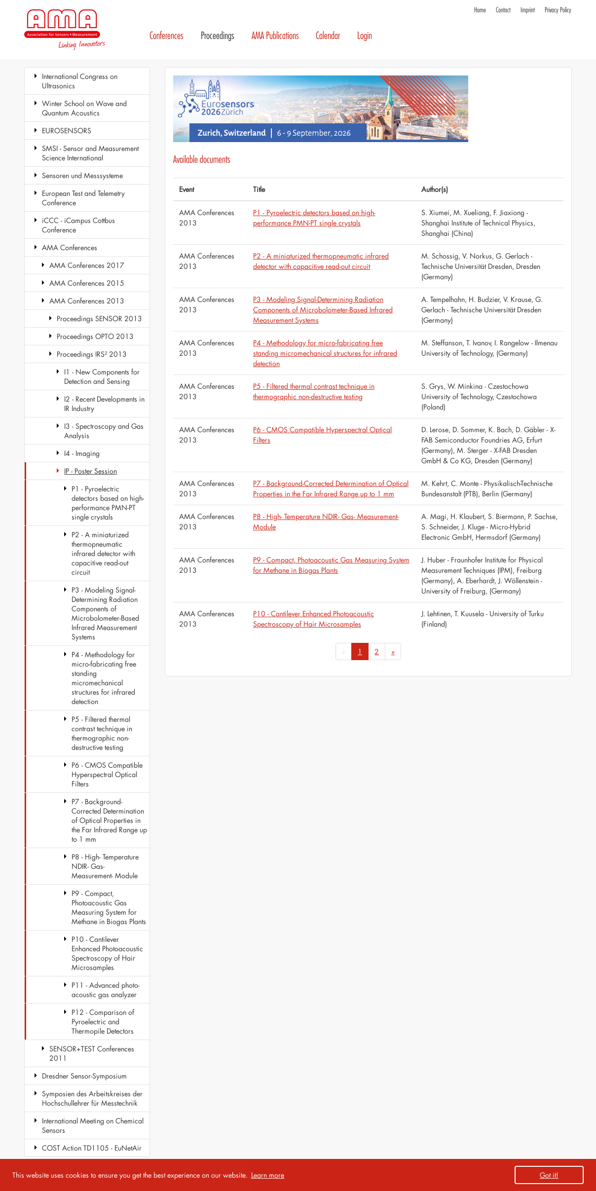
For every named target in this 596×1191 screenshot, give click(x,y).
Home (480, 10)
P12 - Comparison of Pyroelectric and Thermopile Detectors (103, 1021)
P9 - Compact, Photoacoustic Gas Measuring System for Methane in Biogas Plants (109, 907)
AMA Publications (275, 36)
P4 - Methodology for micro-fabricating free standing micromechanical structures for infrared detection (104, 678)
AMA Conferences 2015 (86, 283)
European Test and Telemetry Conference (83, 197)
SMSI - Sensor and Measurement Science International (90, 153)
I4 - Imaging (82, 453)
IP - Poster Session (90, 471)
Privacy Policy (558, 10)
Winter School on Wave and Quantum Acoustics (84, 108)
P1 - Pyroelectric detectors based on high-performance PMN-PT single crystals (108, 502)
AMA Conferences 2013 (86, 300)
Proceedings (217, 36)
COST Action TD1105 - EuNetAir (92, 1148)
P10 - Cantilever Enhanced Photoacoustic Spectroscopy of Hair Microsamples (107, 953)
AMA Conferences (69, 247)
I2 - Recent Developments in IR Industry (104, 403)
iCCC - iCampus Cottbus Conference (78, 225)
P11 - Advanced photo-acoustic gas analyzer (106, 989)
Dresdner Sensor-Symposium (84, 1075)
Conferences (166, 36)
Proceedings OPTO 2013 (95, 336)
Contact (503, 10)
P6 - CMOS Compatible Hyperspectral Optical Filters (107, 774)
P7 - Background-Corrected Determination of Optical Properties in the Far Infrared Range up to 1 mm (109, 820)
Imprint (528, 10)
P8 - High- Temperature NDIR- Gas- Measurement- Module (105, 866)
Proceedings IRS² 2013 (92, 354)
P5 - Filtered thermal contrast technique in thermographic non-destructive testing (102, 733)
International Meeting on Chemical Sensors (93, 1125)
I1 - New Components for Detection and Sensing (102, 376)
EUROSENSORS (66, 130)
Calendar (328, 36)
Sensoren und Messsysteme (82, 175)
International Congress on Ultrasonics (79, 81)
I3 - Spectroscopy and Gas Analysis (104, 430)
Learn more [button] (267, 1175)
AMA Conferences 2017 (86, 265)
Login (364, 36)
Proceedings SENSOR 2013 (99, 318)
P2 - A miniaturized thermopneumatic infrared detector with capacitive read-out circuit (103, 553)
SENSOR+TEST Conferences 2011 (91, 1053)
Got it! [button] (549, 1175)
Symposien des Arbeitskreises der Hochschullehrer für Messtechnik (92, 1098)
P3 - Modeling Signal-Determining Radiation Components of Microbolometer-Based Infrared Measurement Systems (105, 613)
